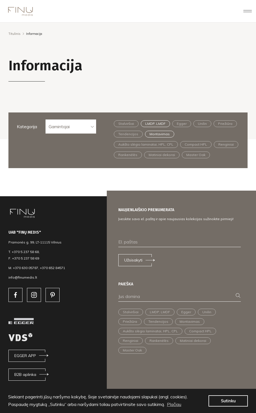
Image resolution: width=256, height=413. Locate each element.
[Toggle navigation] (247, 11)
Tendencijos (128, 134)
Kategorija (27, 126)
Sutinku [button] (228, 400)
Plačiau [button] (174, 404)
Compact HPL (196, 144)
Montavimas (159, 134)
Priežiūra (225, 123)
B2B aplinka (25, 374)
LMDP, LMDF (155, 123)
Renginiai (226, 144)
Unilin (202, 123)
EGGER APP (25, 355)
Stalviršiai (126, 123)
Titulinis (14, 34)
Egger (182, 123)
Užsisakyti (133, 260)
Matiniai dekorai (162, 155)
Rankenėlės (127, 155)
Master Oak (195, 155)
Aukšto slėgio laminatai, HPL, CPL (145, 144)
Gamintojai (59, 126)
